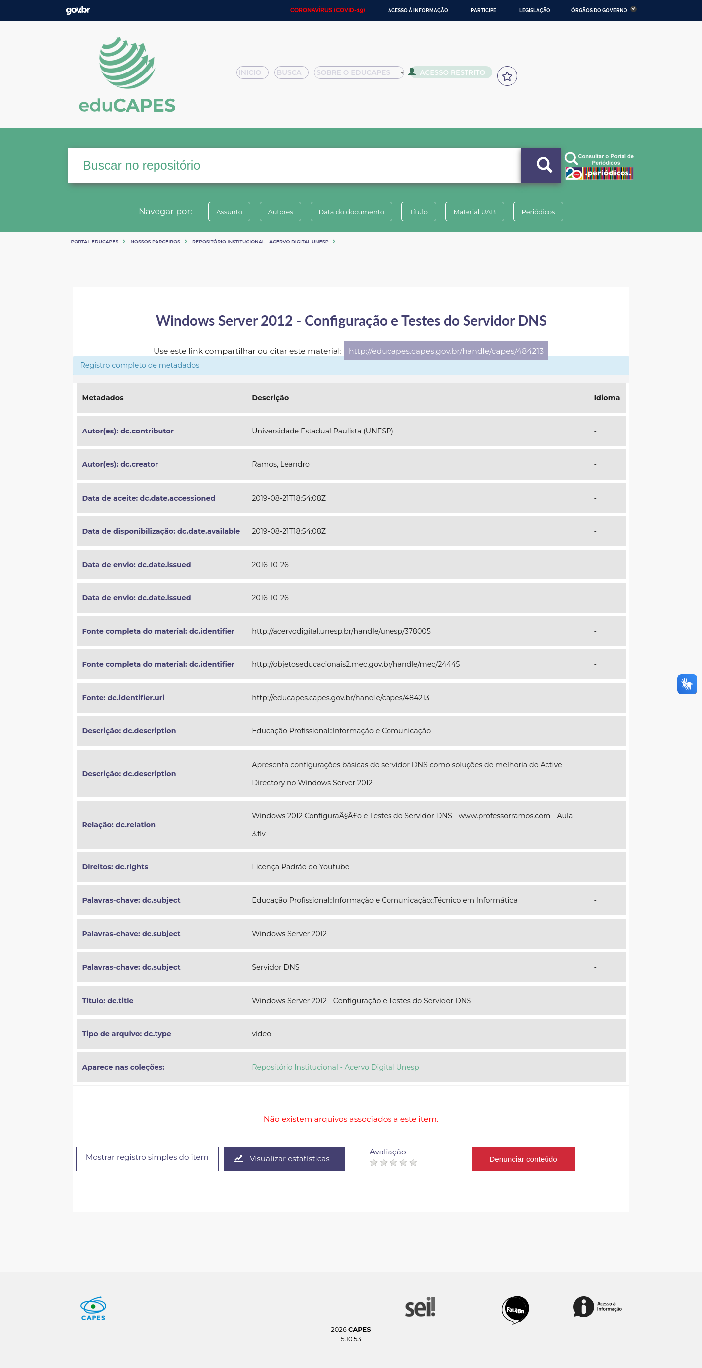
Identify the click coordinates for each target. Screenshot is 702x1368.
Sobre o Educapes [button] (364, 75)
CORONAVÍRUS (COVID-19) (327, 10)
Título (421, 212)
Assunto (218, 212)
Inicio (255, 75)
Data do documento (349, 212)
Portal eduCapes (95, 241)
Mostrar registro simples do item (152, 1158)
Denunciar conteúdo (536, 1158)
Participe (483, 10)
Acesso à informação (418, 10)
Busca (295, 75)
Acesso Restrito (450, 74)
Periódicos (549, 212)
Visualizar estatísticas (292, 1159)
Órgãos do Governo (599, 10)
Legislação (534, 10)
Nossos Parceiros (155, 241)
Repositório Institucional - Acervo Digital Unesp (260, 241)
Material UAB (481, 212)
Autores (273, 212)
